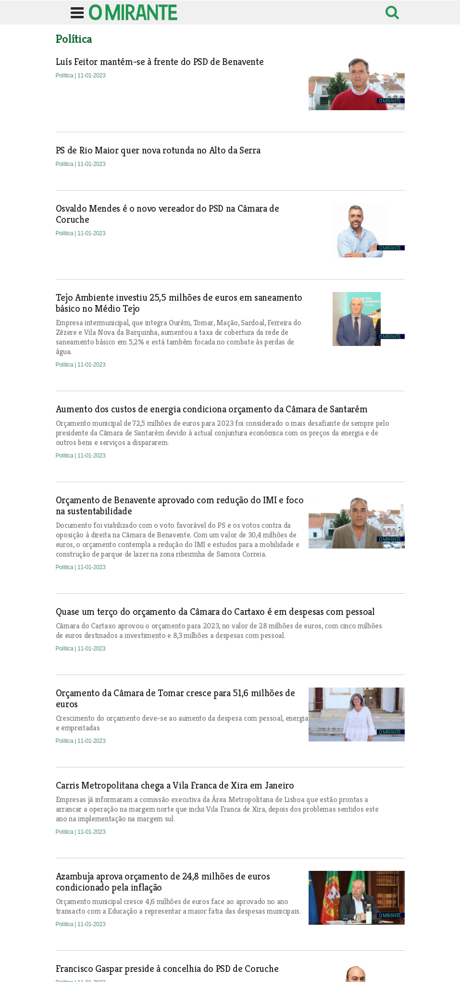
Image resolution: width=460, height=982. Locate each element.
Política (65, 75)
